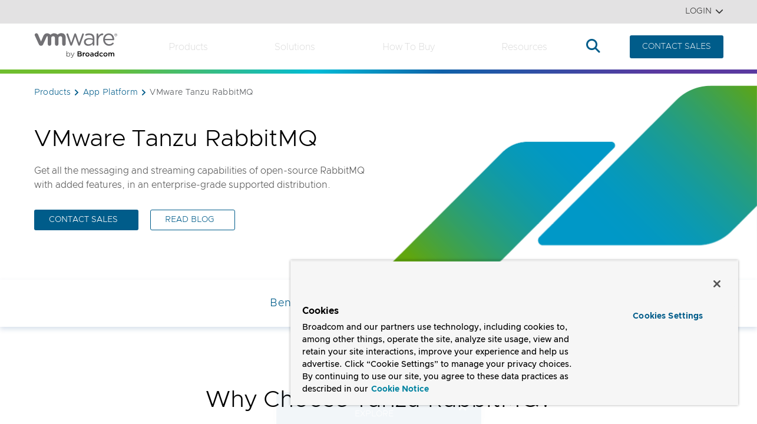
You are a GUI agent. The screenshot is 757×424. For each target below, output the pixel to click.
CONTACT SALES (676, 46)
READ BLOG (189, 220)
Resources (524, 47)
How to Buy (408, 47)
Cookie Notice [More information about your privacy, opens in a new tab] (400, 389)
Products (188, 47)
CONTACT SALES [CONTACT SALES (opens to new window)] (83, 220)
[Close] (717, 284)
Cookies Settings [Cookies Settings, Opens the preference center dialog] (668, 316)
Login (704, 11)
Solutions (295, 47)
